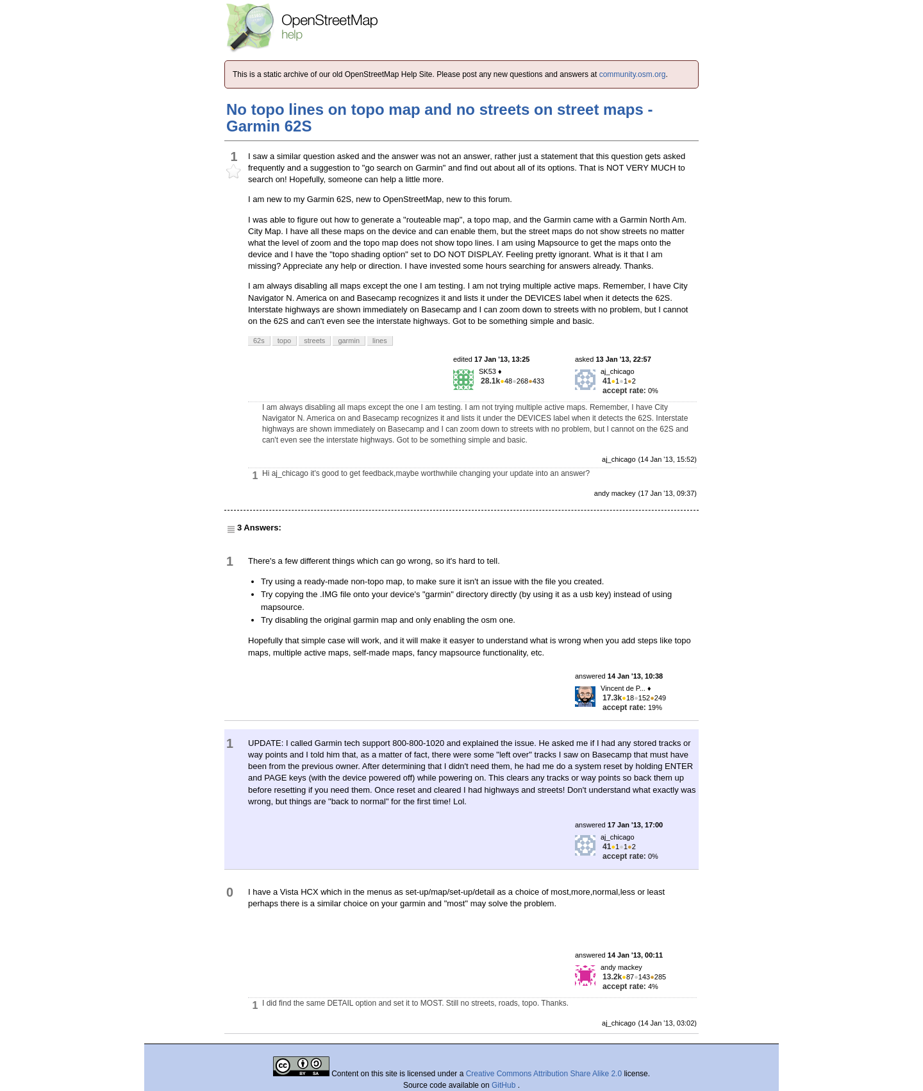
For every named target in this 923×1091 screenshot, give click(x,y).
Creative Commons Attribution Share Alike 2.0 (544, 1073)
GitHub (505, 1085)
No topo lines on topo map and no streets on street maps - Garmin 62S (439, 118)
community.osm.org (632, 74)
